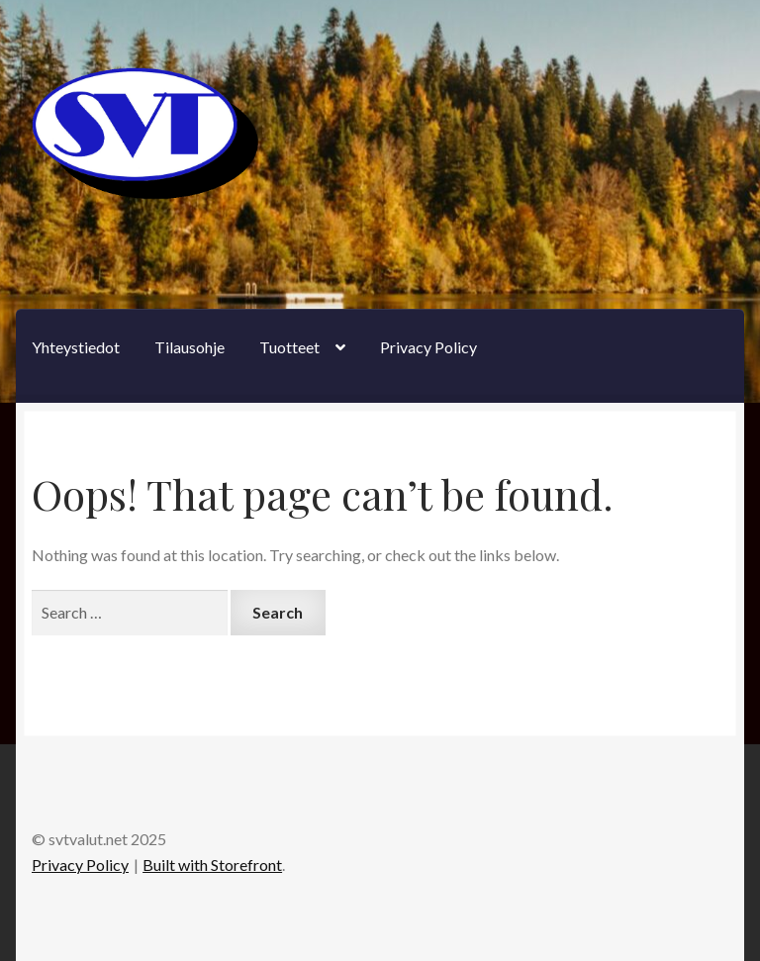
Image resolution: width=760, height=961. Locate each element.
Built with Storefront (212, 864)
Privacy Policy (428, 346)
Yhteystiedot (76, 346)
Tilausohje (189, 346)
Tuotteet (289, 346)
